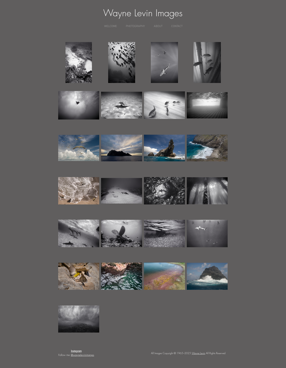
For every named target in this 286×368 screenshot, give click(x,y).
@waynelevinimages (82, 355)
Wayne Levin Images (143, 13)
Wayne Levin (198, 353)
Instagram (76, 351)
